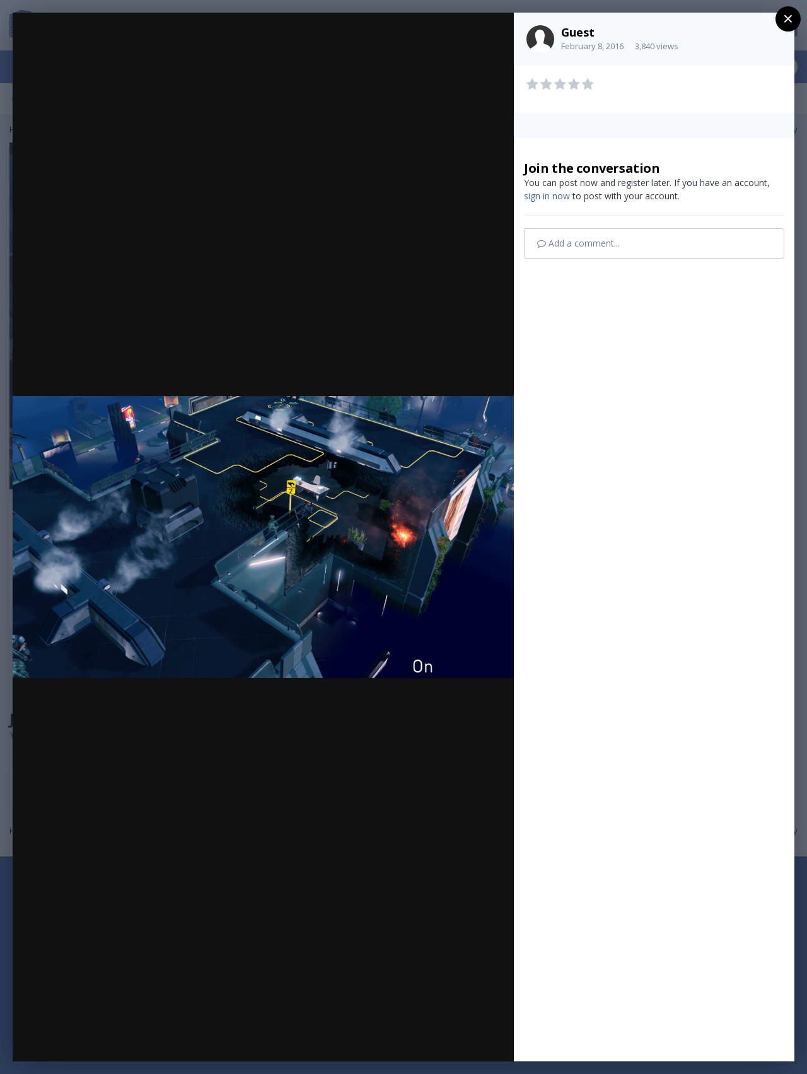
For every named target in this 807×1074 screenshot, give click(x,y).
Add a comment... (578, 243)
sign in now (547, 196)
